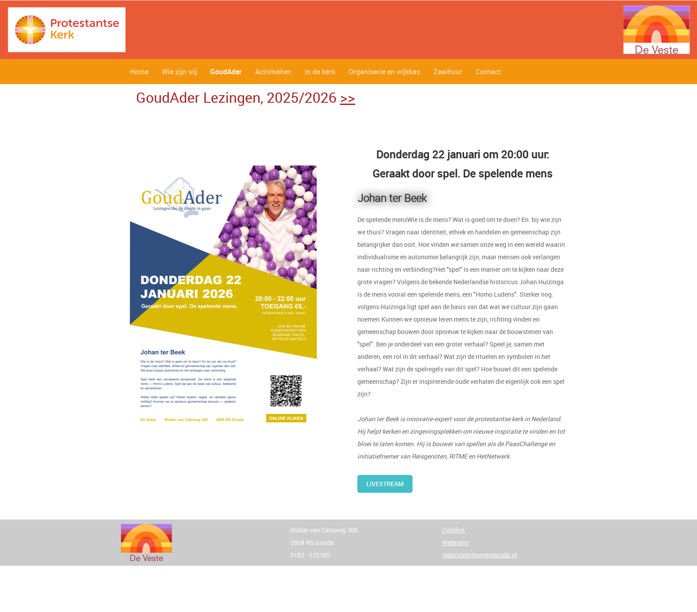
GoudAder (226, 71)
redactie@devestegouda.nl (479, 555)
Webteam (455, 542)
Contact (488, 71)
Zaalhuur (447, 71)
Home (139, 71)
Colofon (454, 530)
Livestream (385, 483)
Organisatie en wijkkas (384, 71)
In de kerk (319, 71)
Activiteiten (273, 71)
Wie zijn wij (179, 71)
